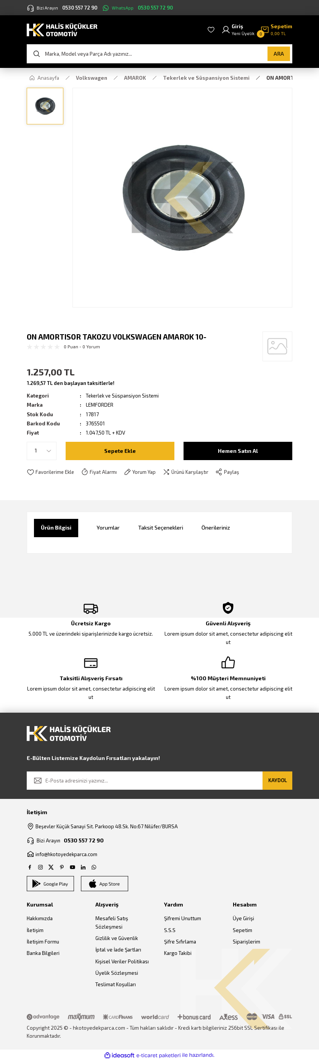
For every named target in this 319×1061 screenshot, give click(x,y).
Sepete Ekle (120, 450)
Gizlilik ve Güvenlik (116, 938)
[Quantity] (41, 451)
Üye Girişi (243, 919)
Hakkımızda (40, 919)
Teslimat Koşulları (115, 985)
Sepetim (242, 930)
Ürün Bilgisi (56, 527)
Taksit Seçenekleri (160, 527)
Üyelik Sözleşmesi (116, 973)
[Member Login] (238, 30)
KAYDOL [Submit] (277, 780)
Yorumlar (108, 527)
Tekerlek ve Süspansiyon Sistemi (124, 396)
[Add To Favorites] (51, 472)
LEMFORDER (100, 405)
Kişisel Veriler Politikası (122, 961)
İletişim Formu (43, 942)
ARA (279, 53)
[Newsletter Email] (159, 780)
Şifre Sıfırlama (180, 942)
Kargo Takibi (178, 953)
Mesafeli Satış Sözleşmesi (111, 923)
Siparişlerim (246, 942)
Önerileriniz (215, 527)
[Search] (159, 53)
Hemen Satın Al (238, 450)
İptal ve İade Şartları (118, 950)
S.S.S (170, 930)
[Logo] (62, 29)
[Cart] (276, 30)
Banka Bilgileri (43, 953)
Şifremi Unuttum (182, 919)
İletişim (35, 930)
